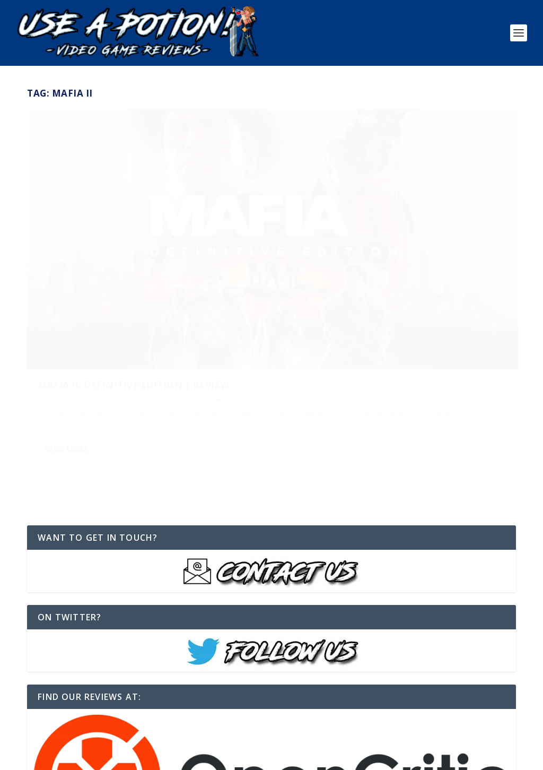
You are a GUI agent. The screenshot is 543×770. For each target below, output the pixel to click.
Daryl (55, 283)
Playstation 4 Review (146, 283)
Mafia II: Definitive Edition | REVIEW (133, 268)
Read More (66, 342)
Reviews (191, 283)
